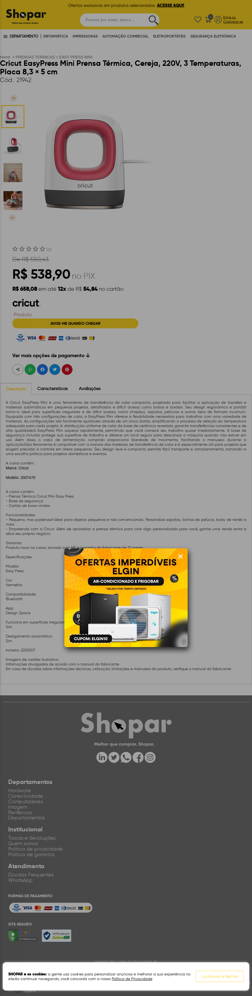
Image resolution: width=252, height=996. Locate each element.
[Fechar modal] (180, 556)
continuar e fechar (219, 976)
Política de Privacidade (132, 979)
